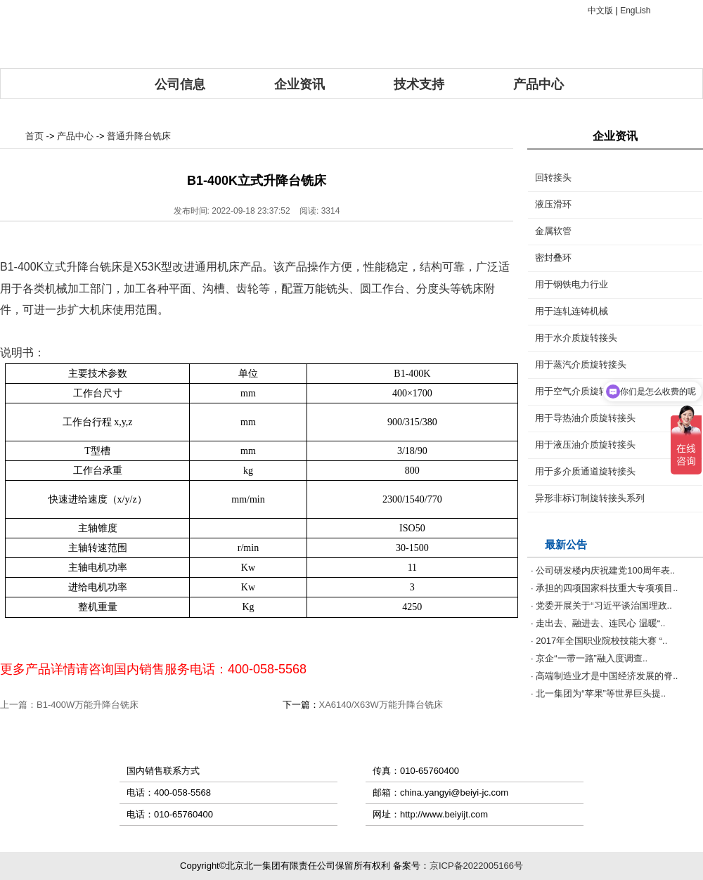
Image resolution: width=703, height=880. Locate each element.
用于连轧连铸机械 (571, 311)
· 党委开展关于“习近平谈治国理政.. (601, 605)
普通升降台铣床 (139, 136)
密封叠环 (553, 257)
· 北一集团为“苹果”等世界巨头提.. (598, 693)
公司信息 (180, 84)
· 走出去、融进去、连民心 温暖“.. (598, 623)
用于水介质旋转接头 (576, 337)
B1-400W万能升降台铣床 (87, 704)
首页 (34, 136)
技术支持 (419, 84)
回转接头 (553, 177)
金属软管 (553, 231)
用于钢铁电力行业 (571, 284)
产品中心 (538, 84)
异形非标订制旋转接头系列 (590, 498)
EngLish (635, 10)
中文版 (600, 10)
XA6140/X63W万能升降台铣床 (381, 704)
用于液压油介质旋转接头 (585, 444)
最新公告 (566, 544)
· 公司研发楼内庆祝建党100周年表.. (603, 570)
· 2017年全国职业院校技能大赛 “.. (599, 640)
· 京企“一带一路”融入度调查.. (589, 658)
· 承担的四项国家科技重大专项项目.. (604, 588)
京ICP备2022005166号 (476, 865)
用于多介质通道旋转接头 (585, 471)
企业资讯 (299, 84)
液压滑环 (553, 204)
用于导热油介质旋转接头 (585, 418)
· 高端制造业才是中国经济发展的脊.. (604, 676)
